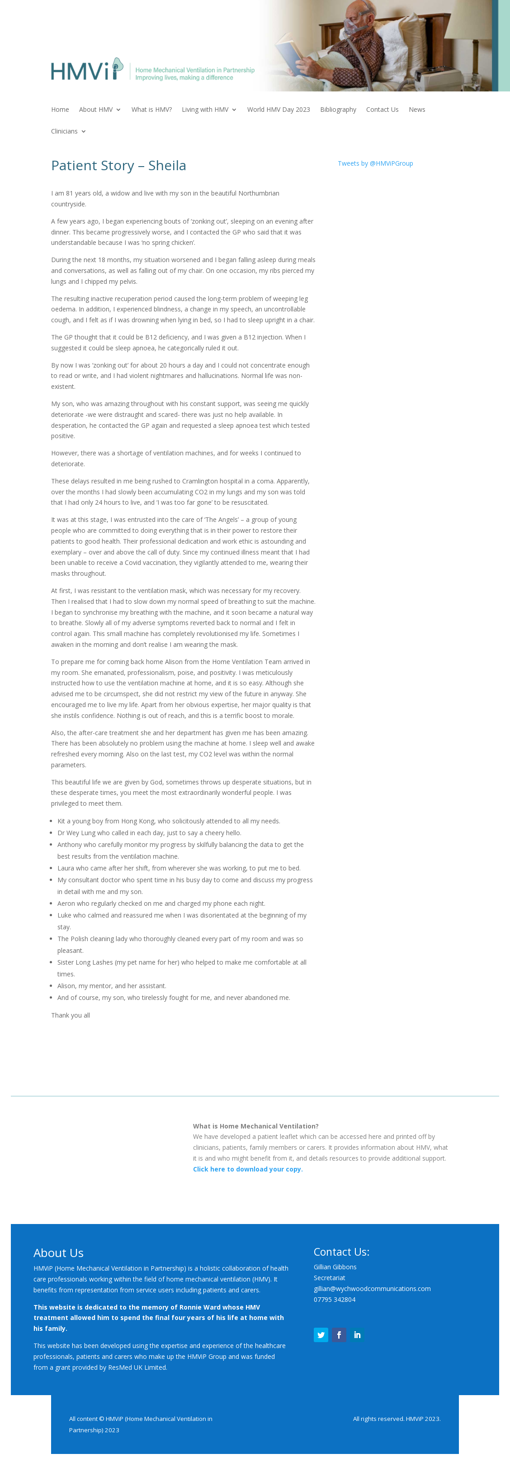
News (417, 110)
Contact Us (382, 110)
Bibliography (338, 110)
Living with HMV (205, 110)
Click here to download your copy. (248, 1169)
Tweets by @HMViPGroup (375, 163)
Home (60, 110)
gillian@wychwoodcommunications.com (372, 1288)
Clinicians (64, 131)
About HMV (96, 110)
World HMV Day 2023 (278, 110)
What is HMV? (152, 110)
